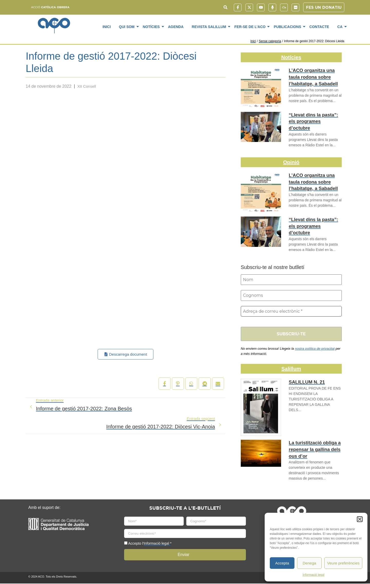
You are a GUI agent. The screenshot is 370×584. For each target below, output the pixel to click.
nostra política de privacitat (315, 349)
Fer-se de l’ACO (250, 26)
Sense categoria (270, 41)
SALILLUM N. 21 (305, 383)
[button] (359, 519)
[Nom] (291, 279)
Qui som (127, 26)
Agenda (176, 27)
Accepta (282, 563)
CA (340, 26)
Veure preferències (343, 563)
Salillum (291, 369)
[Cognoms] (291, 295)
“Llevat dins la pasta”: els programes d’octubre (314, 118)
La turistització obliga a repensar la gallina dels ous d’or (312, 449)
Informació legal (314, 575)
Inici (107, 27)
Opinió (291, 162)
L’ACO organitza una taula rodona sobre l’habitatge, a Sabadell (315, 76)
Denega (309, 563)
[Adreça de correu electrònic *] (291, 311)
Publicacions (288, 26)
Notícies (152, 26)
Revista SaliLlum (210, 26)
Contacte (319, 27)
